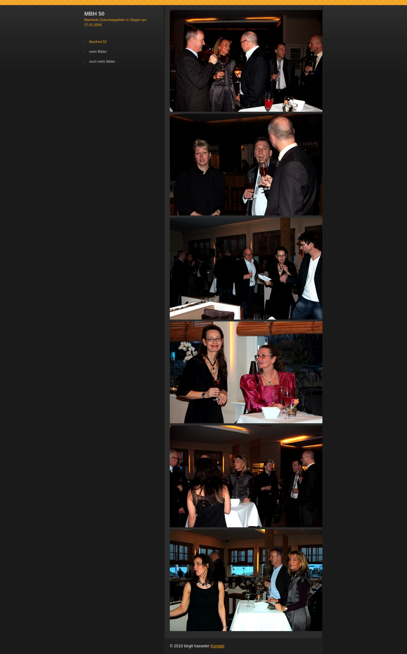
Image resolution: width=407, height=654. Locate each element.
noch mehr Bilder (102, 61)
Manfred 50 (98, 42)
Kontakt (217, 645)
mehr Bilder (98, 51)
